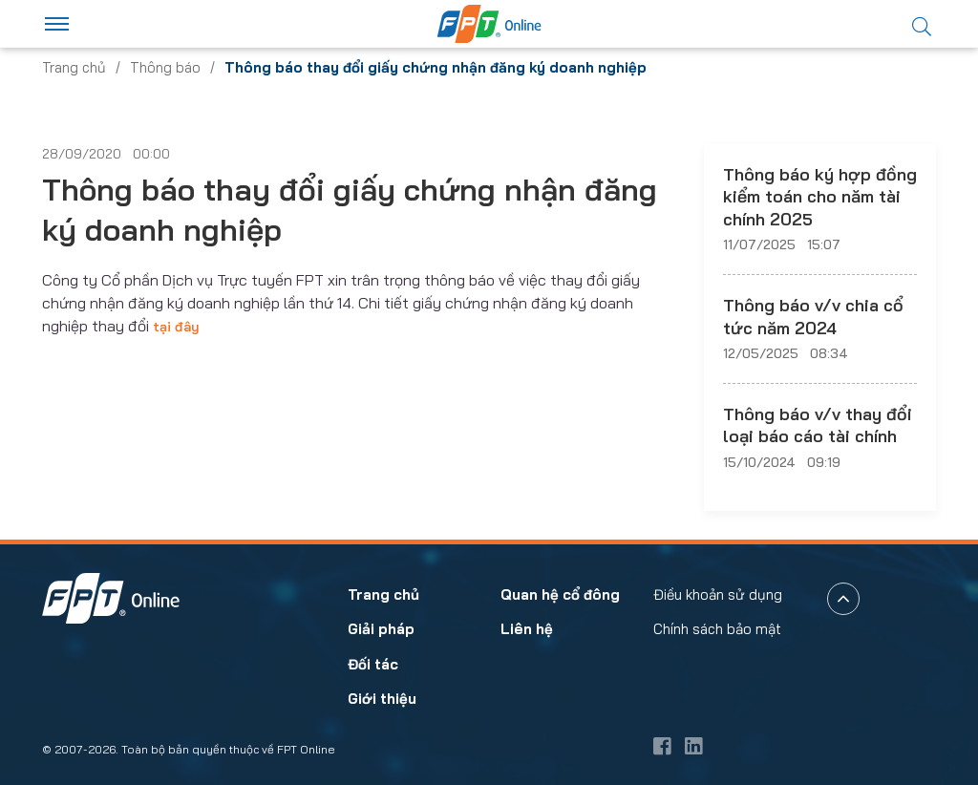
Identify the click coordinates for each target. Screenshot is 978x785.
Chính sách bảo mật (717, 630)
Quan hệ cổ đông (560, 594)
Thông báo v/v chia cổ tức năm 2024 (813, 316)
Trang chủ (74, 67)
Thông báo (165, 67)
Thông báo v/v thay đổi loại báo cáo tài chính (817, 425)
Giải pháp (381, 630)
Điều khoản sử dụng (717, 594)
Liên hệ (526, 630)
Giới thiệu (382, 699)
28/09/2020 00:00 (106, 153)
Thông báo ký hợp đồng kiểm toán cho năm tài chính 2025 (820, 196)
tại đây (176, 326)
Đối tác (373, 664)
